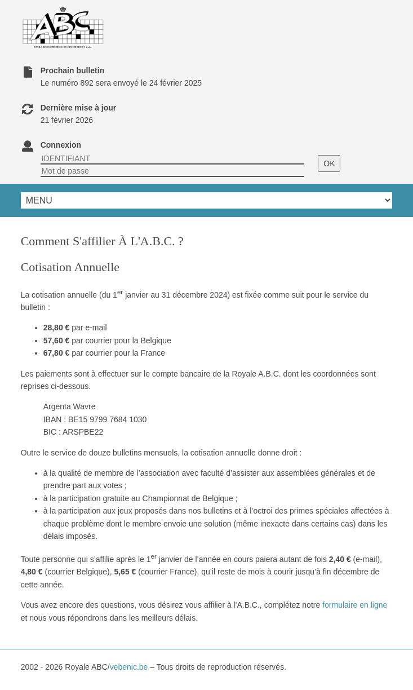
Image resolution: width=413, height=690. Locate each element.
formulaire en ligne (354, 604)
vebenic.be (129, 666)
